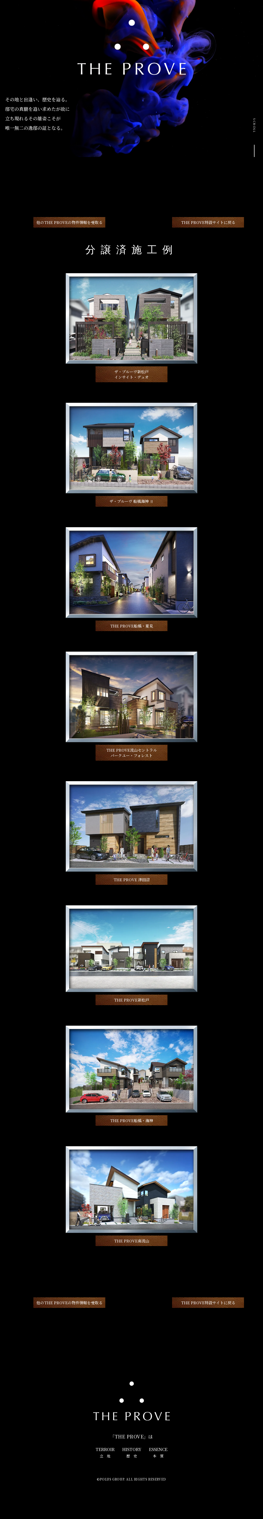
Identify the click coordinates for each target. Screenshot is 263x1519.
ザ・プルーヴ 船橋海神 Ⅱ (131, 501)
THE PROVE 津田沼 (132, 879)
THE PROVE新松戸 (131, 1000)
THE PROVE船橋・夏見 (131, 626)
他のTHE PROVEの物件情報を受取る (69, 222)
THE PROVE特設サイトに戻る (208, 222)
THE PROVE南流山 (131, 1240)
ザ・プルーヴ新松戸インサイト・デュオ (131, 374)
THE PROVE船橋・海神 (131, 1120)
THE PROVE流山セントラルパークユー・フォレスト (131, 752)
